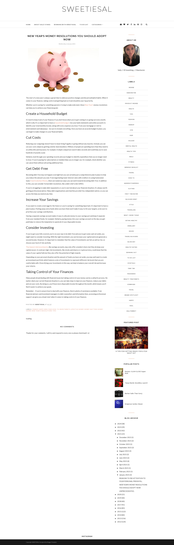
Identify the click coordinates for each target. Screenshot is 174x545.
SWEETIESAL (87, 9)
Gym (131, 130)
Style (131, 204)
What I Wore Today (131, 215)
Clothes (131, 188)
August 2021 (124, 451)
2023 (119, 427)
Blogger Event (131, 199)
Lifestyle (74, 309)
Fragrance (131, 274)
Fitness (131, 162)
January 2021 (124, 475)
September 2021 (125, 448)
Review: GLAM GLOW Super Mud (135, 372)
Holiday (131, 140)
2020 (119, 494)
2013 (119, 518)
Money (81, 309)
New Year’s (89, 105)
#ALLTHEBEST (131, 311)
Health (131, 109)
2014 (119, 515)
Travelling (131, 210)
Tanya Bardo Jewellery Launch (136, 383)
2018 (119, 501)
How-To (55, 309)
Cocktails (131, 263)
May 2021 (123, 461)
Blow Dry (131, 242)
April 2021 (123, 465)
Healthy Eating (131, 247)
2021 (119, 434)
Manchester (131, 93)
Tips (54, 311)
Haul (131, 305)
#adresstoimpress (131, 183)
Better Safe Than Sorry (133, 393)
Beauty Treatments (131, 279)
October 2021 (124, 444)
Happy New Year (45, 309)
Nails (131, 156)
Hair (131, 135)
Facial (131, 290)
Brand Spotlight (131, 295)
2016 (119, 508)
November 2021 (125, 441)
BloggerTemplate (52, 542)
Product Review (131, 103)
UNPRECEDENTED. (126, 491)
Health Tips (131, 151)
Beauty (131, 98)
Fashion (131, 119)
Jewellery (131, 226)
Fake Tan (131, 268)
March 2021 (123, 468)
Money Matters (90, 309)
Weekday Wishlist (131, 167)
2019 (119, 498)
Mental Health (131, 146)
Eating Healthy (131, 220)
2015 (119, 512)
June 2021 (123, 458)
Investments (65, 309)
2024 (119, 424)
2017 (119, 505)
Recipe (131, 231)
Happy (131, 300)
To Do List (131, 258)
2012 (119, 522)
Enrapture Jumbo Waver (134, 404)
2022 (119, 431)
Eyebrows (131, 284)
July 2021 (123, 454)
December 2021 (125, 437)
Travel (131, 172)
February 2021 (124, 471)
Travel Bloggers (131, 236)
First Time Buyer (131, 194)
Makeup (131, 125)
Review (131, 87)
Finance (35, 309)
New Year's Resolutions (42, 311)
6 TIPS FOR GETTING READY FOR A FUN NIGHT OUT (131, 352)
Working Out (131, 252)
